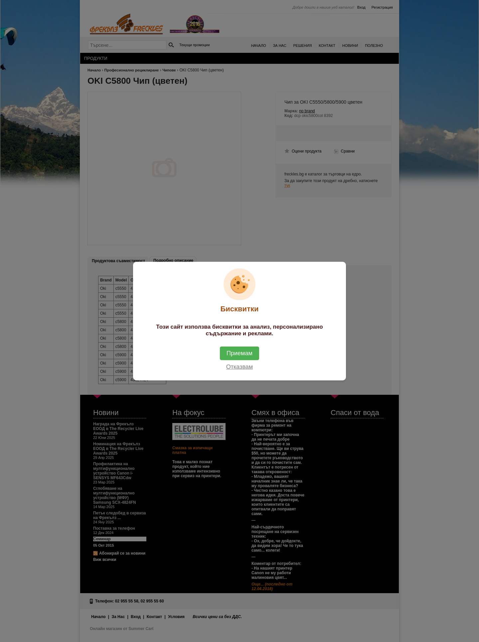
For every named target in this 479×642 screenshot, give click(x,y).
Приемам (239, 353)
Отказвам (239, 366)
